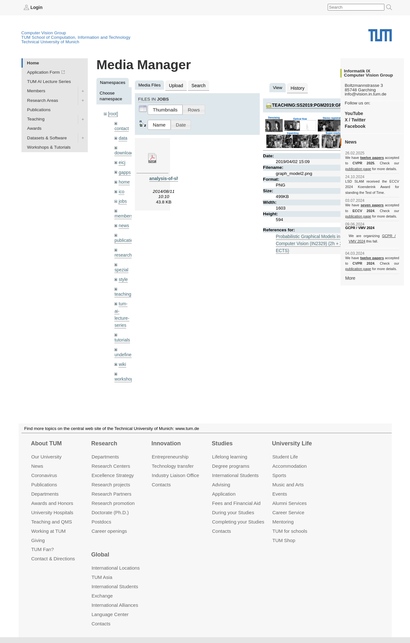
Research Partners (112, 494)
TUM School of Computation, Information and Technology (76, 37)
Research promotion (113, 503)
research (122, 253)
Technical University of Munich (50, 41)
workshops (124, 375)
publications (125, 238)
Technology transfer (173, 466)
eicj (122, 161)
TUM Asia (102, 577)
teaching (122, 292)
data (123, 137)
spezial (121, 267)
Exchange (102, 595)
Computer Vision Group (43, 32)
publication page (358, 168)
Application (223, 494)
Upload (176, 85)
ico (121, 190)
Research (104, 443)
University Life (292, 443)
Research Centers (111, 466)
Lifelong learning (229, 456)
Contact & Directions (53, 558)
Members (36, 90)
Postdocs (101, 521)
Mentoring (283, 521)
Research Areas (42, 100)
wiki (122, 361)
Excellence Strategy (113, 475)
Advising (221, 484)
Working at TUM (48, 530)
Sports (279, 475)
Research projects (111, 484)
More (350, 277)
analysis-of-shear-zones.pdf (178, 178)
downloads (124, 152)
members (123, 214)
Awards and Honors (52, 503)
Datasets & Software (47, 137)
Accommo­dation (289, 466)
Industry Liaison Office (175, 475)
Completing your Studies (238, 521)
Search (198, 85)
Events (279, 494)
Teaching (36, 119)
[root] (113, 113)
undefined (124, 351)
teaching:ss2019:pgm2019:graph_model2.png (326, 104)
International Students (235, 475)
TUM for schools (289, 530)
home (124, 180)
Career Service (288, 512)
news (124, 224)
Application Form (43, 72)
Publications (39, 109)
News (37, 466)
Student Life (285, 456)
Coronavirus (44, 475)
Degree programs (230, 466)
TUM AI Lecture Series (49, 81)
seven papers (372, 205)
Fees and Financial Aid (236, 503)
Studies (222, 443)
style (123, 277)
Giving (38, 540)
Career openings (109, 530)
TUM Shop (283, 540)
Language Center (110, 614)
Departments (45, 494)
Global (100, 554)
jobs (123, 199)
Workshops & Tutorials (49, 146)
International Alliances (115, 605)
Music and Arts (288, 484)
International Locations (116, 568)
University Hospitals (52, 512)
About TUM (46, 443)
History (297, 87)
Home (33, 62)
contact (121, 128)
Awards (34, 128)
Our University (46, 456)
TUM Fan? (42, 549)
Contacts (161, 484)
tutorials (122, 336)
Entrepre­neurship (170, 456)
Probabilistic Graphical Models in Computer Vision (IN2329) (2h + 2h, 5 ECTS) (312, 242)
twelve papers (372, 158)
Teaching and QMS (51, 521)
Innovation (166, 443)
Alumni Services (289, 503)
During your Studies (233, 512)
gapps (124, 171)
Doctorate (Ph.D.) (110, 512)
